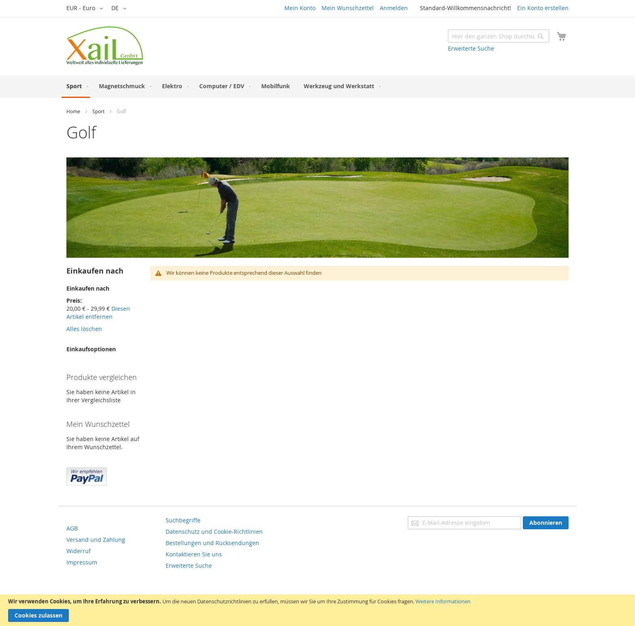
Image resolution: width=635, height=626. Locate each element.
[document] (317, 610)
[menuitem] (76, 86)
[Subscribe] (546, 522)
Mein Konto (299, 8)
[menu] (317, 86)
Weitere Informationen (443, 601)
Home (73, 111)
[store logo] (104, 45)
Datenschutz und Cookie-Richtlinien (214, 531)
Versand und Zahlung (95, 539)
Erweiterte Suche (471, 48)
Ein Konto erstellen (543, 8)
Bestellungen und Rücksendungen (212, 543)
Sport (98, 111)
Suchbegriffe (183, 520)
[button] (86, 8)
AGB (72, 528)
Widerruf (78, 551)
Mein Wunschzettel (348, 8)
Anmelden (394, 8)
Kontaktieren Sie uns (194, 554)
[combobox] (498, 36)
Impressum (81, 562)
